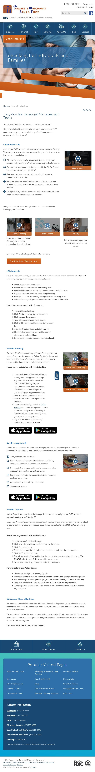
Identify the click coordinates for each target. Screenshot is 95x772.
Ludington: (11, 711)
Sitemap (20, 765)
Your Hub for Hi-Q (42, 679)
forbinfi (34, 767)
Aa (84, 110)
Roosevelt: (11, 715)
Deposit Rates (69, 679)
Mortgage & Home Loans (73, 689)
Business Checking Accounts (47, 693)
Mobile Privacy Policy (20, 762)
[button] (78, 170)
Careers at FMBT (13, 689)
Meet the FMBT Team (15, 672)
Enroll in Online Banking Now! (24, 261)
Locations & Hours (84, 7)
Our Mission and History (44, 689)
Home (6, 106)
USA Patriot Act (43, 762)
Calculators (67, 693)
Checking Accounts (15, 684)
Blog (37, 684)
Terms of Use (32, 762)
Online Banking (15, 38)
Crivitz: (10, 720)
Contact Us (88, 4)
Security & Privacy (70, 684)
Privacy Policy (7, 762)
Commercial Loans (14, 693)
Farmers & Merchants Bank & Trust (20, 760)
